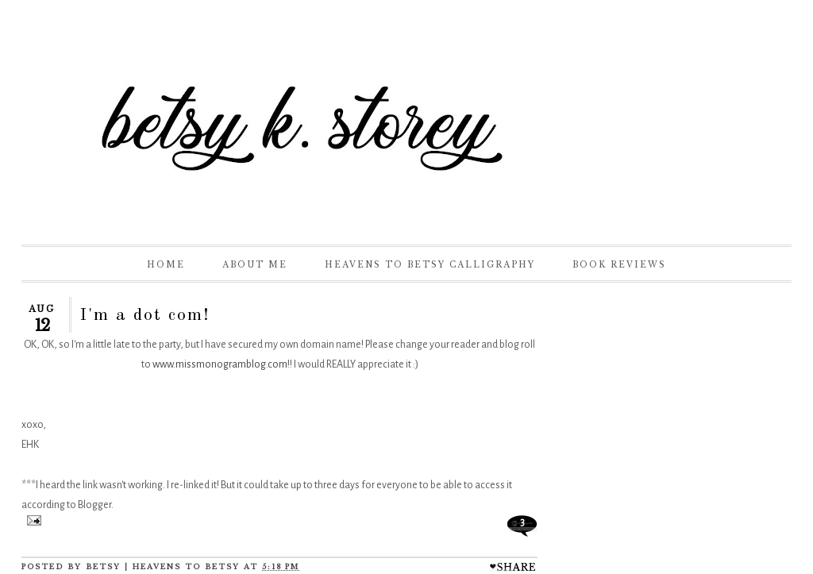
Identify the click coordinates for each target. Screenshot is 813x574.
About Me (254, 265)
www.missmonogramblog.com (219, 364)
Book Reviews (619, 265)
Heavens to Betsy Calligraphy (430, 265)
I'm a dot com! (144, 315)
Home (166, 265)
